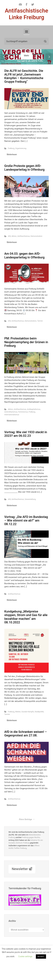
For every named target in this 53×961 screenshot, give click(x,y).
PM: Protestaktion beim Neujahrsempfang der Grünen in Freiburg (26, 342)
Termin (40, 321)
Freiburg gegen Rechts (31, 837)
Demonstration (36, 236)
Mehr (26, 55)
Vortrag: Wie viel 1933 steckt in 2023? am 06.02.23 (25, 433)
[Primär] (26, 32)
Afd (9, 236)
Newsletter (22, 869)
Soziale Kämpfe (27, 712)
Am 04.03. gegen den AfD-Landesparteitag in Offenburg (24, 255)
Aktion (14, 236)
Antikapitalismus (33, 409)
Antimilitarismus (10, 412)
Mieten (18, 712)
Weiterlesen (12, 154)
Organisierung (20, 148)
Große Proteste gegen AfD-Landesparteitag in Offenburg (24, 167)
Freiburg (11, 148)
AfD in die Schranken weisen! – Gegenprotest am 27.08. (25, 733)
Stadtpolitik (39, 712)
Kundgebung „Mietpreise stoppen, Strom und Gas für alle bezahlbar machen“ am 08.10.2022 (25, 617)
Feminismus (23, 412)
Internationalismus (11, 415)
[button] (4, 56)
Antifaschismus (23, 236)
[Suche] (26, 41)
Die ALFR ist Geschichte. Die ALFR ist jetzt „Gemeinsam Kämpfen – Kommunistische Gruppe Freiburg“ (23, 76)
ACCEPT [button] (41, 956)
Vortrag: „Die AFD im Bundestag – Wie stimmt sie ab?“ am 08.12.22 (26, 520)
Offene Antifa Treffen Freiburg (24, 846)
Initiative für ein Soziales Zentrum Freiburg (26, 841)
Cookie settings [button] (25, 956)
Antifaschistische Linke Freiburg (26, 14)
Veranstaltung (30, 499)
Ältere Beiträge (25, 819)
